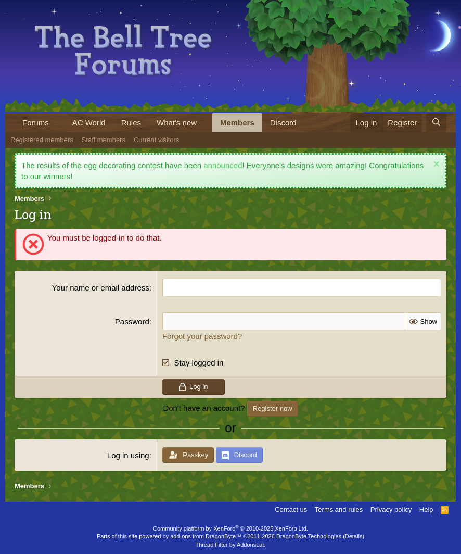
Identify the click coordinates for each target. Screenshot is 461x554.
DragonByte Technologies (308, 536)
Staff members (103, 140)
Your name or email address (100, 287)
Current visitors (156, 140)
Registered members (41, 140)
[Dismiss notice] (435, 165)
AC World (89, 122)
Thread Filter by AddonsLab (230, 545)
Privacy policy (391, 509)
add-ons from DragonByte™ (205, 536)
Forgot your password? (202, 336)
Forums (35, 122)
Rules (131, 122)
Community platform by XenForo (230, 528)
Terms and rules (339, 509)
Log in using (128, 455)
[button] (57, 122)
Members (237, 122)
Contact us (291, 509)
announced (222, 165)
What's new (177, 122)
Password (132, 321)
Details (354, 536)
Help (426, 509)
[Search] (436, 122)
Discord (283, 122)
